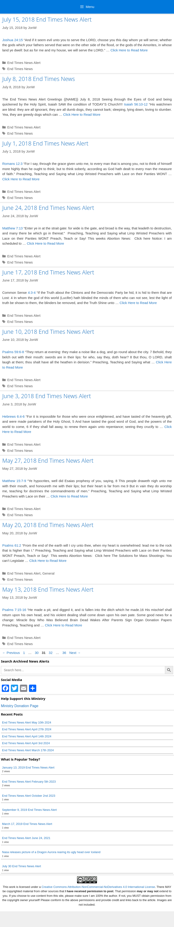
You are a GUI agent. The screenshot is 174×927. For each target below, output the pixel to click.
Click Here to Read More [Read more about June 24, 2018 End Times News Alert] (45, 243)
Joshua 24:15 (12, 40)
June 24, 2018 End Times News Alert (48, 207)
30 (37, 653)
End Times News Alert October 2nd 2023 (28, 795)
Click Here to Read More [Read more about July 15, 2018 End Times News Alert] (129, 50)
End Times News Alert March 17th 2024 (28, 750)
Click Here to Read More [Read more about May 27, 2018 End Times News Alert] (69, 496)
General (48, 573)
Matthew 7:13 (12, 228)
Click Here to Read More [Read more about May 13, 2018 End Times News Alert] (63, 625)
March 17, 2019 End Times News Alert (27, 824)
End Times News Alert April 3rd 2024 (26, 743)
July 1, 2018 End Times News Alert (45, 143)
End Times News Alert (24, 63)
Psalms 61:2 (11, 545)
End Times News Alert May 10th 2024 (26, 722)
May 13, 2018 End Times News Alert (48, 589)
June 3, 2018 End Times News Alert (46, 396)
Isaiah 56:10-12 (136, 104)
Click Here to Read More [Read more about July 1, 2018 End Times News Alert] (20, 179)
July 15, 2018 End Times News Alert (47, 19)
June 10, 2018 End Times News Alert (48, 331)
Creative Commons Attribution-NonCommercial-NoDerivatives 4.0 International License (98, 887)
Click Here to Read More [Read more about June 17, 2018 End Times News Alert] (138, 303)
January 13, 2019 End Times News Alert (28, 767)
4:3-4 (32, 292)
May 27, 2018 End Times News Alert (48, 460)
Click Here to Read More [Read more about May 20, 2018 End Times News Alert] (47, 561)
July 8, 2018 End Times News (38, 79)
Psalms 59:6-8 (13, 352)
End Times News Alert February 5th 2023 (29, 781)
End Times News (20, 69)
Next (75, 653)
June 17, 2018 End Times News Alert (48, 272)
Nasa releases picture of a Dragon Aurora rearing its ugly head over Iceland (51, 852)
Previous (11, 653)
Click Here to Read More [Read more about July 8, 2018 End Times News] (81, 114)
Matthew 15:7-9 (14, 481)
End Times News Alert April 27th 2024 (26, 729)
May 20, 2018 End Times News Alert (48, 525)
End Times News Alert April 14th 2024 (26, 736)
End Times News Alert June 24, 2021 (26, 838)
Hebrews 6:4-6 (13, 416)
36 (64, 653)
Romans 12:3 (12, 164)
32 (51, 653)
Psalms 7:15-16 (14, 610)
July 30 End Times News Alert (21, 866)
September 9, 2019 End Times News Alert (29, 809)
